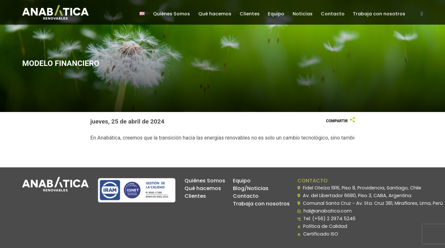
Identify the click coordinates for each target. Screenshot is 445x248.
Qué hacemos (214, 14)
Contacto (333, 14)
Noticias (302, 14)
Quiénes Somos (171, 14)
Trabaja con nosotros (379, 14)
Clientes (250, 14)
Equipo (276, 14)
